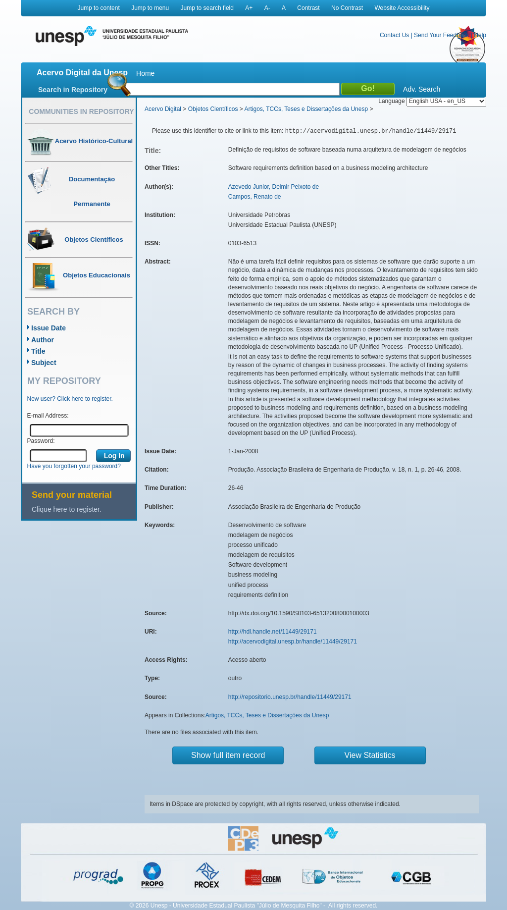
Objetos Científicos (213, 109)
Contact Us (394, 35)
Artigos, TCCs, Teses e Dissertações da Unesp (306, 109)
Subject (43, 363)
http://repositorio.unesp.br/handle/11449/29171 (290, 697)
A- (267, 7)
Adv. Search (421, 89)
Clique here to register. (66, 509)
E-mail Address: (48, 415)
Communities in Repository (81, 111)
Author (42, 340)
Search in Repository (72, 90)
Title (38, 351)
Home (145, 73)
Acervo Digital (163, 109)
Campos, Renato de (254, 196)
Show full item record (228, 755)
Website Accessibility (401, 7)
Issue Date (48, 328)
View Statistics (370, 755)
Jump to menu (150, 7)
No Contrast (347, 7)
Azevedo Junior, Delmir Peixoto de (273, 186)
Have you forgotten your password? (74, 466)
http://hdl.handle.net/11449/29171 (272, 631)
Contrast (308, 7)
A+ (249, 7)
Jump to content (98, 7)
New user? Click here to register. (70, 398)
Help (480, 35)
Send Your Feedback (441, 35)
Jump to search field (207, 7)
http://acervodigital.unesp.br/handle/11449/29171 (292, 641)
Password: (41, 440)
